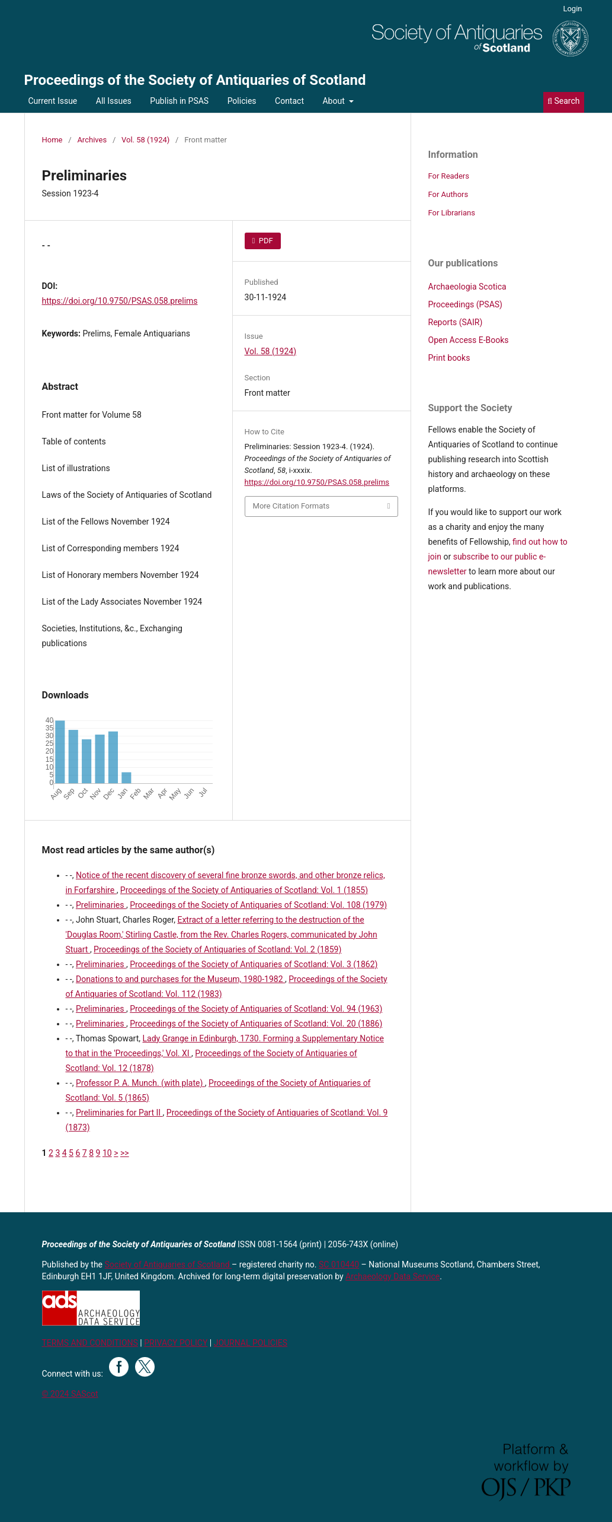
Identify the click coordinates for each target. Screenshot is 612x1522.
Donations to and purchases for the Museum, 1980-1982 (180, 979)
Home (52, 139)
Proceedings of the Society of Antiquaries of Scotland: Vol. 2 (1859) (217, 949)
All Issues (114, 101)
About (334, 101)
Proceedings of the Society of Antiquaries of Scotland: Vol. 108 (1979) (258, 905)
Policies (242, 101)
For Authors (448, 194)
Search (563, 101)
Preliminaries (101, 905)
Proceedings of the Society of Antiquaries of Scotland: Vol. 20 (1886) (256, 1023)
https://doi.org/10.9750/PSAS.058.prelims (120, 301)
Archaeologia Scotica (467, 286)
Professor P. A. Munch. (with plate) (140, 1083)
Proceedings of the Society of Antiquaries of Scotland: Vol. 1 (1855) (244, 890)
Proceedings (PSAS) (465, 304)
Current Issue (53, 101)
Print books (449, 358)
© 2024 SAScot (70, 1394)
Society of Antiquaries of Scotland (168, 1264)
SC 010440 (339, 1264)
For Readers (449, 175)
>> (124, 1153)
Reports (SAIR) (455, 322)
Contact (289, 101)
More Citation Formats (291, 505)
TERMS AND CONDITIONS (90, 1343)
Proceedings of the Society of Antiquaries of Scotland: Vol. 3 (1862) (253, 964)
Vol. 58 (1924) (145, 139)
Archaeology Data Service (392, 1276)
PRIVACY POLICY (175, 1343)
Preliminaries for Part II (119, 1112)
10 (107, 1153)
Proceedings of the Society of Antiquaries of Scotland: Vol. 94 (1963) (256, 1008)
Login (572, 8)
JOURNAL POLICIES (250, 1343)
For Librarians (451, 212)
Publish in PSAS (179, 101)
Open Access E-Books (468, 340)
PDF (265, 240)
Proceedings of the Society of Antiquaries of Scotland (195, 80)
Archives (92, 139)
